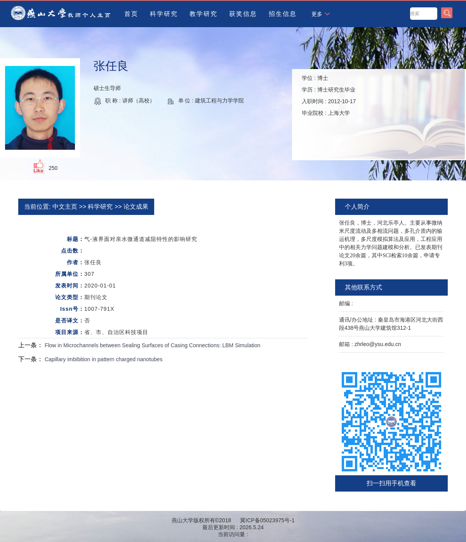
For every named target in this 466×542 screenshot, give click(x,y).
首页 (131, 13)
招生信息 (283, 13)
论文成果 (135, 206)
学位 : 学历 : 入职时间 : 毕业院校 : (329, 95)
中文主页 (64, 206)
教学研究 (203, 13)
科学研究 (164, 13)
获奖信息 (243, 13)
